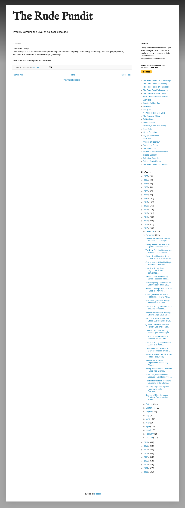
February (150, 434)
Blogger (97, 494)
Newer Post (18, 75)
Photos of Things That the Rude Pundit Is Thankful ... (158, 290)
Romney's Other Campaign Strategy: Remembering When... (156, 397)
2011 (146, 442)
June (148, 419)
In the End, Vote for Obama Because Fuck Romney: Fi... (158, 376)
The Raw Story (149, 148)
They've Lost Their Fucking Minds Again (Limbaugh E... (158, 331)
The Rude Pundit (53, 17)
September (151, 408)
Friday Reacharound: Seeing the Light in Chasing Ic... (157, 239)
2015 (146, 217)
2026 (146, 176)
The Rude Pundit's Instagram (155, 90)
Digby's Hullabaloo (151, 135)
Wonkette (147, 100)
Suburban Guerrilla (151, 158)
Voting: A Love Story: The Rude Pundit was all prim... (158, 370)
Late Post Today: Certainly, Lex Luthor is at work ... (158, 343)
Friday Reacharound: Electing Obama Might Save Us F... (157, 313)
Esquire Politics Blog (151, 103)
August (149, 412)
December (150, 231)
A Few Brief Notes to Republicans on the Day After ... (156, 362)
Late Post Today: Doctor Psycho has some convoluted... (155, 270)
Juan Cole (147, 129)
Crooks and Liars (150, 155)
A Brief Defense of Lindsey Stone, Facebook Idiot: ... (157, 277)
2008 (146, 453)
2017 (146, 210)
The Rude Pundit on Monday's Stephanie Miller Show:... (158, 382)
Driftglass (147, 109)
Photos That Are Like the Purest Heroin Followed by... (158, 355)
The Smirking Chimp (151, 116)
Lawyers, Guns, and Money (154, 126)
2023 (146, 187)
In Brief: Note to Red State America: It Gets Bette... (156, 337)
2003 (146, 472)
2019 (146, 202)
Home (72, 75)
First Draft (147, 106)
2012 (146, 228)
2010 (146, 446)
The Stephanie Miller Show (154, 93)
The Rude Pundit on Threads (155, 165)
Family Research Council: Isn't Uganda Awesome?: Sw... (158, 245)
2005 (146, 464)
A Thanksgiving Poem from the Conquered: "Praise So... (158, 284)
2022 (146, 191)
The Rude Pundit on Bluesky (155, 84)
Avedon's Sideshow (151, 142)
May (148, 423)
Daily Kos (147, 139)
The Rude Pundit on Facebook (156, 87)
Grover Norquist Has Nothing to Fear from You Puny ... (158, 263)
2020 (146, 198)
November (150, 235)
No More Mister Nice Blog (154, 113)
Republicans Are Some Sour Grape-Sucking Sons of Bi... (158, 319)
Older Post (125, 75)
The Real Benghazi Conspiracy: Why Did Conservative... (158, 251)
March (149, 430)
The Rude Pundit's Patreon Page (157, 80)
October (149, 404)
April (148, 426)
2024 (146, 184)
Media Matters (149, 122)
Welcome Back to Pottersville (155, 152)
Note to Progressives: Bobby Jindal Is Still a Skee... (157, 301)
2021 (146, 195)
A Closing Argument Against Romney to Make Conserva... (157, 389)
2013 (146, 224)
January (149, 437)
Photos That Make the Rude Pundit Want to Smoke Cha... (158, 257)
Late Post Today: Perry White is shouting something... (158, 307)
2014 (146, 221)
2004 (146, 468)
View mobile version (72, 80)
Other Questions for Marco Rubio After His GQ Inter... (157, 295)
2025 (146, 180)
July (148, 415)
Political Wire (148, 119)
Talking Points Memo (152, 161)
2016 (146, 213)
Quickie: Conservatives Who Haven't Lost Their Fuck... (157, 325)
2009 (146, 450)
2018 (146, 206)
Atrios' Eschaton (150, 132)
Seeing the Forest (150, 145)
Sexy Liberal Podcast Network (155, 97)
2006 (146, 461)
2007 (146, 457)
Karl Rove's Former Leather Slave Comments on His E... (158, 349)
